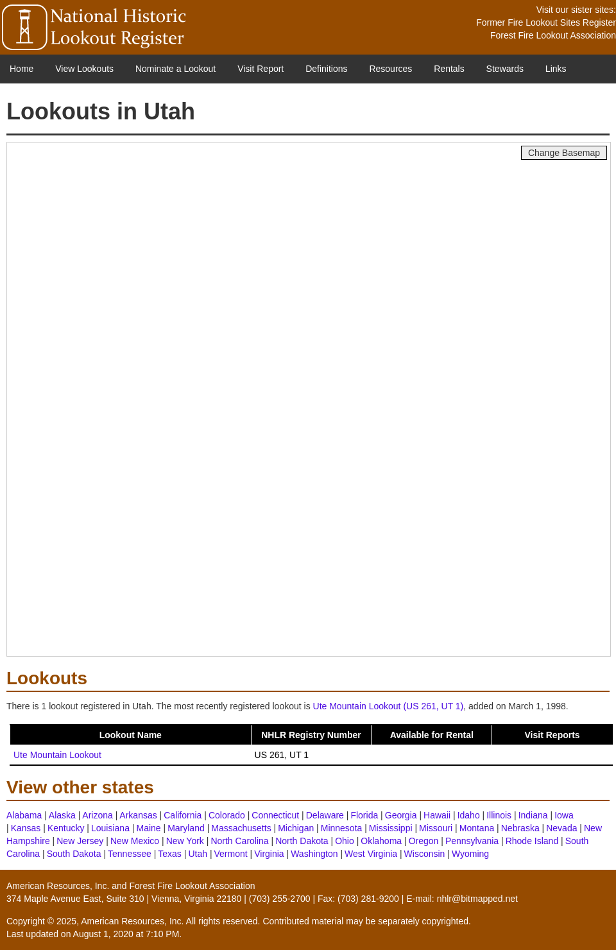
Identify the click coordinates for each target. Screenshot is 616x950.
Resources (390, 69)
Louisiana (110, 828)
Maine (148, 828)
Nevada (561, 828)
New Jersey (79, 841)
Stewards (505, 69)
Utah (197, 854)
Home (21, 69)
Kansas (26, 828)
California (182, 815)
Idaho (469, 815)
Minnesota (342, 828)
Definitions (326, 69)
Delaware (325, 815)
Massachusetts (241, 828)
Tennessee (129, 854)
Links (556, 69)
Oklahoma (381, 841)
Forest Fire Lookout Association (553, 35)
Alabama (24, 815)
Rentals (449, 69)
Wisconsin (424, 854)
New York (185, 841)
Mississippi (391, 828)
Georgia (401, 815)
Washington (314, 854)
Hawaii (437, 815)
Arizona (97, 815)
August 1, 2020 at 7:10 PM (126, 934)
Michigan (296, 828)
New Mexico (134, 841)
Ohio (344, 841)
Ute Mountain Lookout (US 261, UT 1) (388, 706)
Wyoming (470, 854)
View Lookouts (84, 69)
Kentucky (66, 828)
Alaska (62, 815)
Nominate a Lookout (175, 69)
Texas (170, 854)
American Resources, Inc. (57, 886)
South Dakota (74, 854)
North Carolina (239, 841)
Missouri (435, 828)
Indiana (533, 815)
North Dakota (301, 841)
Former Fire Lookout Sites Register (546, 22)
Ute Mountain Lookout (57, 755)
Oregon (424, 841)
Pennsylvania (472, 841)
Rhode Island (532, 841)
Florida (364, 815)
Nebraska (520, 828)
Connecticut (275, 815)
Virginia (269, 854)
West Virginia (371, 854)
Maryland (186, 828)
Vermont (231, 854)
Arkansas (138, 815)
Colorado (227, 815)
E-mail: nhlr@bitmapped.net (462, 899)
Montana (476, 828)
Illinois (498, 815)
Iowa (564, 815)
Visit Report (260, 69)
